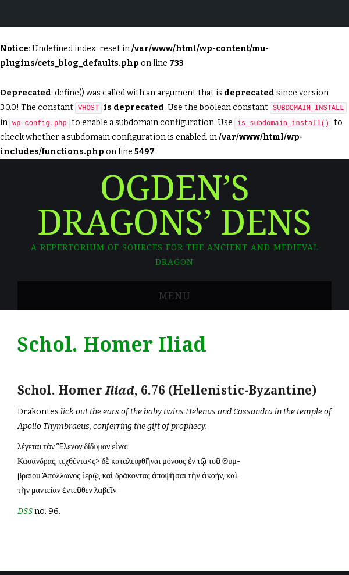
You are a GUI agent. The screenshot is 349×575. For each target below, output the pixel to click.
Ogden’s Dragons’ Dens (174, 205)
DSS (25, 511)
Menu (174, 295)
